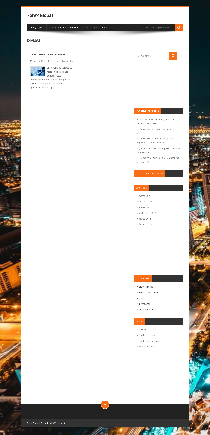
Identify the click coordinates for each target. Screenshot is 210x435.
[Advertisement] (158, 85)
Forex (142, 298)
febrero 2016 (145, 224)
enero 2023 (144, 207)
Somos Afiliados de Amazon (64, 27)
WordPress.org (146, 346)
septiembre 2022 (147, 213)
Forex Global (40, 15)
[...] (50, 87)
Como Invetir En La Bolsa (48, 54)
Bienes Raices (146, 286)
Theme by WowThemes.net (53, 423)
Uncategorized (146, 309)
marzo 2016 (145, 218)
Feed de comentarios (149, 340)
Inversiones (144, 303)
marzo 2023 (145, 195)
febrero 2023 (145, 201)
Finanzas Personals (148, 292)
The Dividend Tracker (96, 27)
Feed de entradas (148, 335)
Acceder (143, 329)
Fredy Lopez (36, 27)
